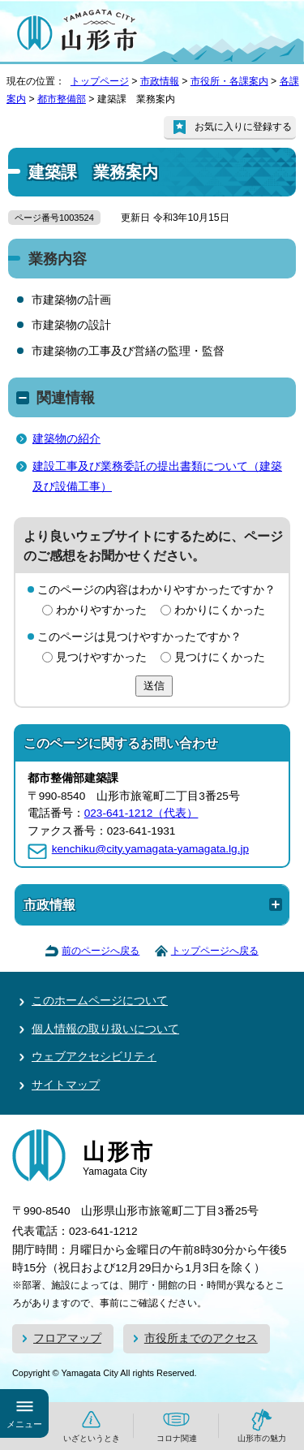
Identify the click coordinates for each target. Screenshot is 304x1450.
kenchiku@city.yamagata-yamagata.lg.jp (150, 849)
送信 (154, 686)
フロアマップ (67, 1338)
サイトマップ (66, 1085)
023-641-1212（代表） (141, 813)
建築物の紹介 (66, 439)
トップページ (100, 81)
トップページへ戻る (215, 950)
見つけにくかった (219, 657)
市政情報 (159, 81)
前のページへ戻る (100, 950)
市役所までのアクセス (201, 1338)
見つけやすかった (101, 657)
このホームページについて (100, 1001)
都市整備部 (61, 99)
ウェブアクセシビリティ (94, 1057)
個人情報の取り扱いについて (105, 1029)
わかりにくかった (219, 610)
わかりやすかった (101, 610)
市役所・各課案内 (229, 81)
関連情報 (65, 398)
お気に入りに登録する (243, 126)
